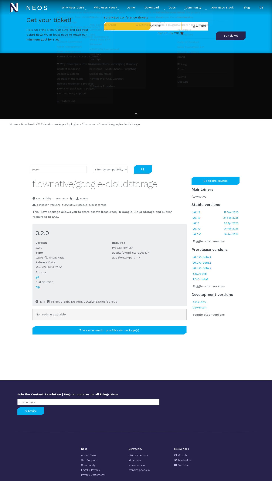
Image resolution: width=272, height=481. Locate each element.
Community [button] (193, 7)
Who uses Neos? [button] (105, 7)
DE (261, 7)
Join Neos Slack (222, 7)
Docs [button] (172, 7)
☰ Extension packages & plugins (57, 124)
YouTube (181, 464)
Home (14, 124)
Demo (131, 7)
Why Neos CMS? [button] (73, 7)
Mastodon (182, 460)
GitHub (180, 455)
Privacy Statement (92, 474)
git (37, 277)
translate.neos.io (139, 469)
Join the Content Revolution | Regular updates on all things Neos (67, 394)
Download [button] (152, 7)
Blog (246, 7)
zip (38, 287)
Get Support (89, 460)
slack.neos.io (137, 464)
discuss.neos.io (138, 455)
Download (27, 124)
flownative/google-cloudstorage (119, 124)
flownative (88, 124)
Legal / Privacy (90, 469)
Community (88, 464)
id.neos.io (135, 460)
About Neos (88, 455)
